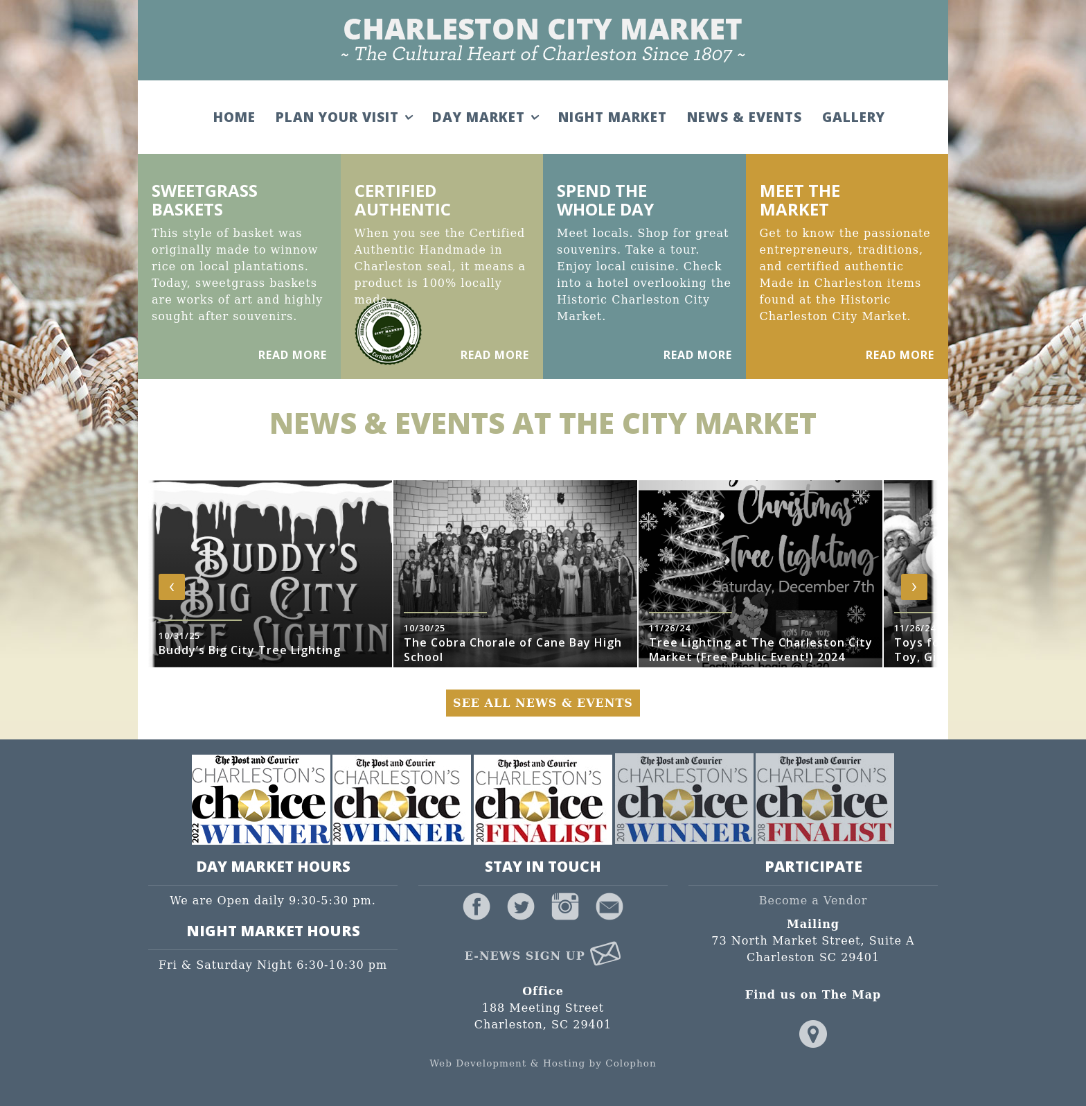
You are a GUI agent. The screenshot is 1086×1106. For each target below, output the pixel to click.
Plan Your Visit (344, 117)
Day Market (485, 117)
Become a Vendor (813, 900)
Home (234, 117)
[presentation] (172, 587)
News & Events (744, 117)
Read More (292, 354)
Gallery (853, 117)
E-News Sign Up (543, 956)
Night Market (612, 117)
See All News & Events (543, 703)
